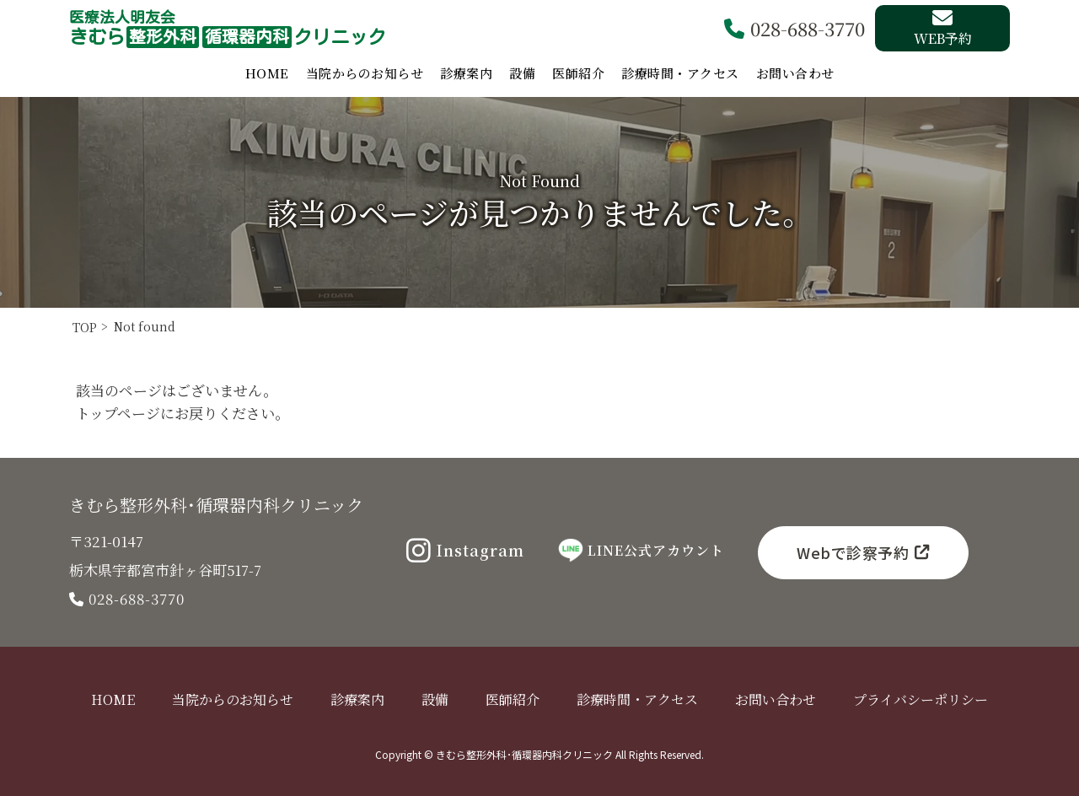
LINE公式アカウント (641, 550)
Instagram (465, 550)
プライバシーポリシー (920, 699)
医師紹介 (578, 73)
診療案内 (466, 73)
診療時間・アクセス (680, 73)
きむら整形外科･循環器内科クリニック (216, 504)
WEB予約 (943, 28)
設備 (522, 73)
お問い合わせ (795, 73)
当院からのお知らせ (365, 73)
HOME (267, 73)
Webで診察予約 (863, 552)
